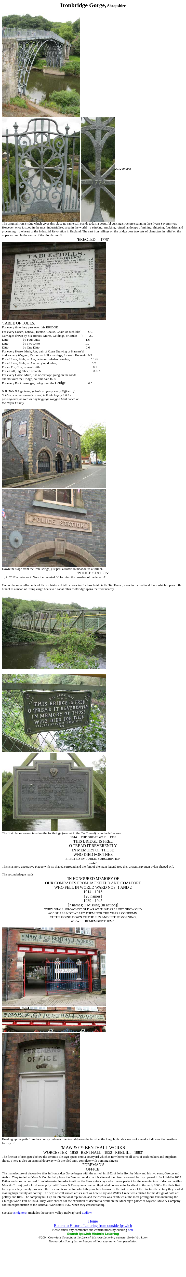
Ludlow (87, 1212)
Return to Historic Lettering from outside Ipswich (93, 1225)
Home (93, 1221)
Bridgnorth (20, 1212)
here (130, 1230)
